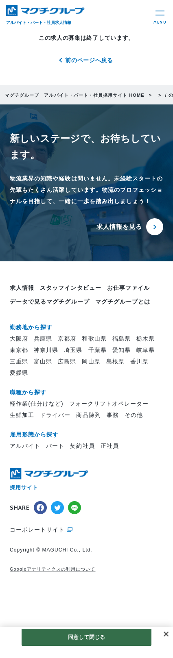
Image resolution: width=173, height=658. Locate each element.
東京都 (19, 350)
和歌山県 (94, 338)
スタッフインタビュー (70, 287)
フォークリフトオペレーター (109, 403)
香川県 (139, 361)
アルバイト (25, 446)
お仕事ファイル (128, 287)
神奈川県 (46, 350)
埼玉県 (73, 350)
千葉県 (97, 350)
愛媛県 (19, 372)
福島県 (121, 338)
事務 (113, 415)
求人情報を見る (119, 226)
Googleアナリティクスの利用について (52, 569)
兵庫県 (43, 338)
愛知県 (121, 350)
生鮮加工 (22, 415)
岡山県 (91, 361)
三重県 (19, 361)
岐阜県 (145, 350)
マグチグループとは (122, 301)
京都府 (67, 338)
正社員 (110, 446)
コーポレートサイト (37, 529)
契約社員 (82, 446)
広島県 (67, 361)
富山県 (43, 361)
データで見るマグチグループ (50, 301)
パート (55, 446)
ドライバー (55, 415)
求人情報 (22, 287)
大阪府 (19, 338)
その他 (134, 415)
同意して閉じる (86, 637)
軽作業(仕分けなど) (37, 403)
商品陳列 (88, 415)
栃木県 (145, 338)
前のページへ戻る (89, 60)
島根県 (115, 361)
